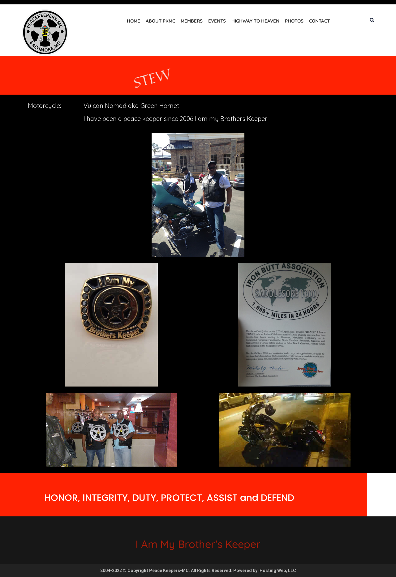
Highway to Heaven (255, 21)
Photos (294, 21)
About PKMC (160, 21)
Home (133, 21)
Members (192, 21)
